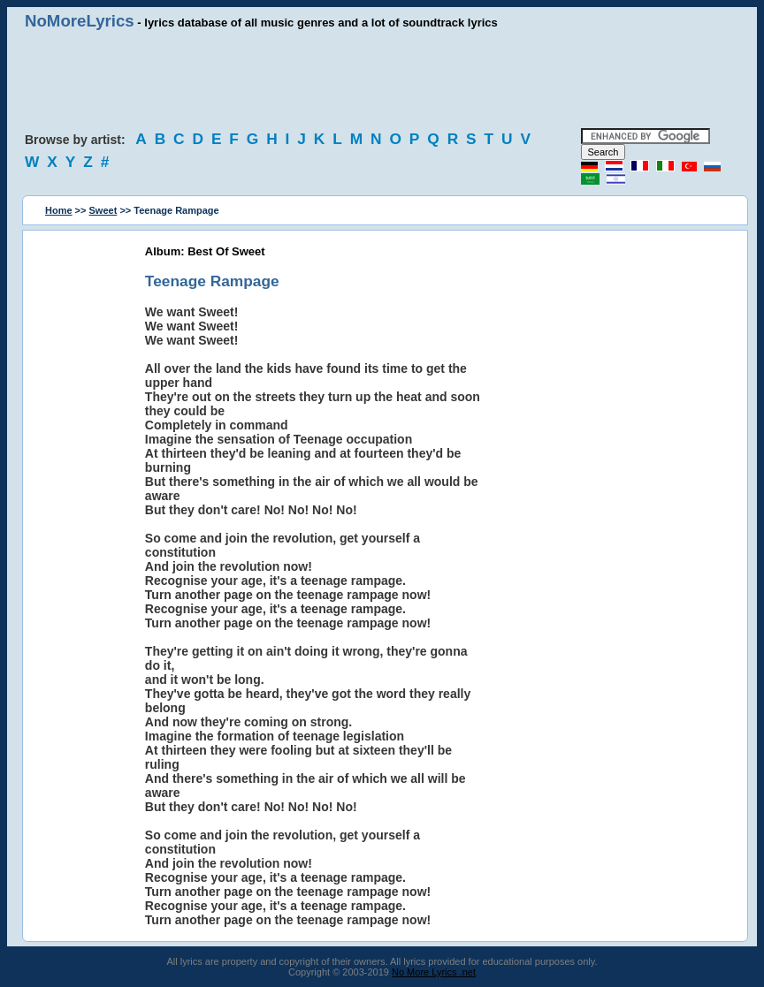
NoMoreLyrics (79, 20)
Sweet (103, 210)
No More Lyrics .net (434, 972)
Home (59, 210)
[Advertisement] (382, 79)
